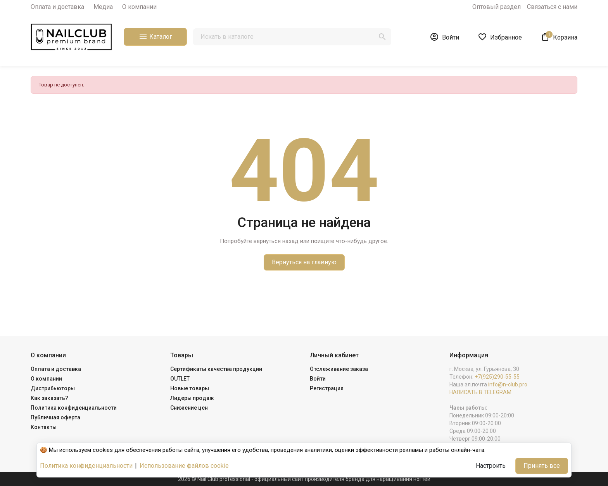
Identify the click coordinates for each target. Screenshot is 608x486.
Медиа (103, 6)
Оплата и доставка (57, 6)
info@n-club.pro (507, 384)
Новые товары (189, 388)
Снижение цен (189, 408)
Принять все (541, 465)
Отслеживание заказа (339, 369)
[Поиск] (292, 36)
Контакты (44, 427)
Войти (318, 379)
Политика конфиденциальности (74, 408)
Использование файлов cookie (184, 465)
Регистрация (327, 388)
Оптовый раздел (496, 6)
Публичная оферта (55, 417)
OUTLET (180, 379)
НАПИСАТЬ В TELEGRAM (480, 392)
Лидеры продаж (192, 398)
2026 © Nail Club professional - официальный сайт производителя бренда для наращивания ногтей (304, 479)
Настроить (491, 465)
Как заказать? (49, 398)
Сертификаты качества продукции (216, 369)
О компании (139, 6)
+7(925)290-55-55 (497, 377)
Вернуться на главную (304, 262)
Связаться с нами (552, 6)
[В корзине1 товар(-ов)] (559, 36)
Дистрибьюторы (53, 388)
